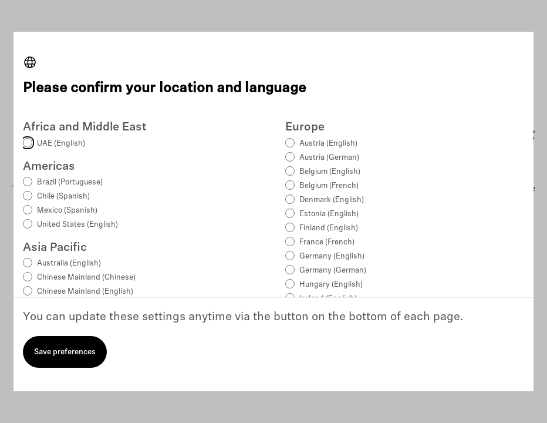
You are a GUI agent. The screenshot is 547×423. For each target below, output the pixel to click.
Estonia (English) (329, 214)
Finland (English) (328, 228)
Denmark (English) (331, 200)
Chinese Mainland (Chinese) (86, 277)
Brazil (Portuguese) (70, 182)
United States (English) (77, 225)
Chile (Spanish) (63, 196)
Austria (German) (329, 158)
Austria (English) (328, 143)
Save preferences (65, 352)
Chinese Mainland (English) (85, 292)
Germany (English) (331, 256)
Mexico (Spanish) (67, 210)
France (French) (326, 242)
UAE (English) (61, 143)
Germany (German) (332, 270)
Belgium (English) (329, 172)
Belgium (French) (329, 186)
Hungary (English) (331, 284)
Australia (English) (69, 263)
